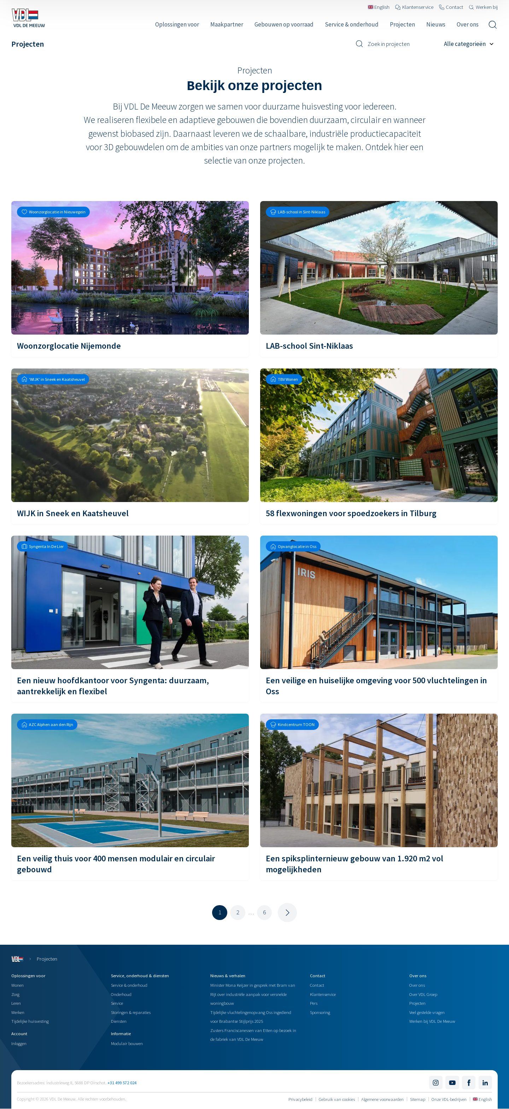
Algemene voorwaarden (382, 1099)
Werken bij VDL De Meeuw (432, 1021)
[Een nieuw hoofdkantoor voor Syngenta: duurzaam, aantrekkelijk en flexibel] (130, 619)
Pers (313, 1003)
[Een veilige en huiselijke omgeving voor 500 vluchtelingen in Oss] (379, 619)
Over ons (417, 985)
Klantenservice (323, 994)
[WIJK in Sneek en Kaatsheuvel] (130, 446)
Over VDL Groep (423, 994)
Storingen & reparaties (131, 1012)
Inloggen (19, 1043)
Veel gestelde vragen (427, 1012)
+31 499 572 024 (121, 1082)
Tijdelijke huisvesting (30, 1021)
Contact (317, 985)
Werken (17, 1012)
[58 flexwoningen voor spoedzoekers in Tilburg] (379, 446)
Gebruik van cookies (337, 1099)
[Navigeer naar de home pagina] (28, 17)
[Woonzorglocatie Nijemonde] (130, 279)
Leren (16, 1003)
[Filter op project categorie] (471, 43)
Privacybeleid (300, 1099)
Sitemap (417, 1099)
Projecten (417, 1003)
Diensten (119, 1021)
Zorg (15, 994)
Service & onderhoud (129, 985)
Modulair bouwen (127, 1043)
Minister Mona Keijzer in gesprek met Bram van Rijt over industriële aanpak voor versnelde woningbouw (252, 994)
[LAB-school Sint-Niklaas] (379, 279)
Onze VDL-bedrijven (449, 1099)
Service (117, 1003)
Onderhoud (121, 994)
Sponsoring (320, 1012)
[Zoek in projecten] (397, 43)
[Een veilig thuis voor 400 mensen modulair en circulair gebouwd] (130, 797)
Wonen (17, 985)
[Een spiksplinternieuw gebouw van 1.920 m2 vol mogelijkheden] (379, 797)
